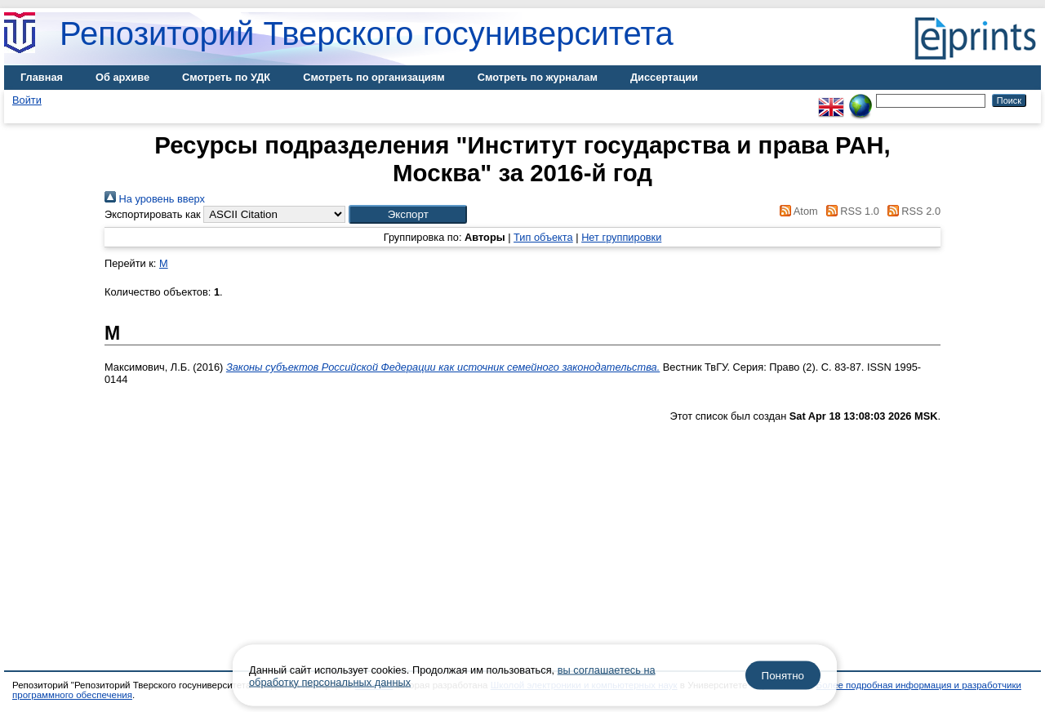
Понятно (783, 676)
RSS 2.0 (911, 211)
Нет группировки (621, 237)
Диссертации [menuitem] (664, 77)
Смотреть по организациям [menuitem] (374, 77)
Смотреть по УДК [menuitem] (226, 77)
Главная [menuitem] (41, 77)
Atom (796, 211)
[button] (408, 214)
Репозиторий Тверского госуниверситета (367, 33)
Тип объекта (543, 237)
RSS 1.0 (849, 211)
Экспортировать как (152, 214)
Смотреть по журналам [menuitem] (538, 77)
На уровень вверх (154, 199)
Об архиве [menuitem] (122, 77)
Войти (27, 100)
